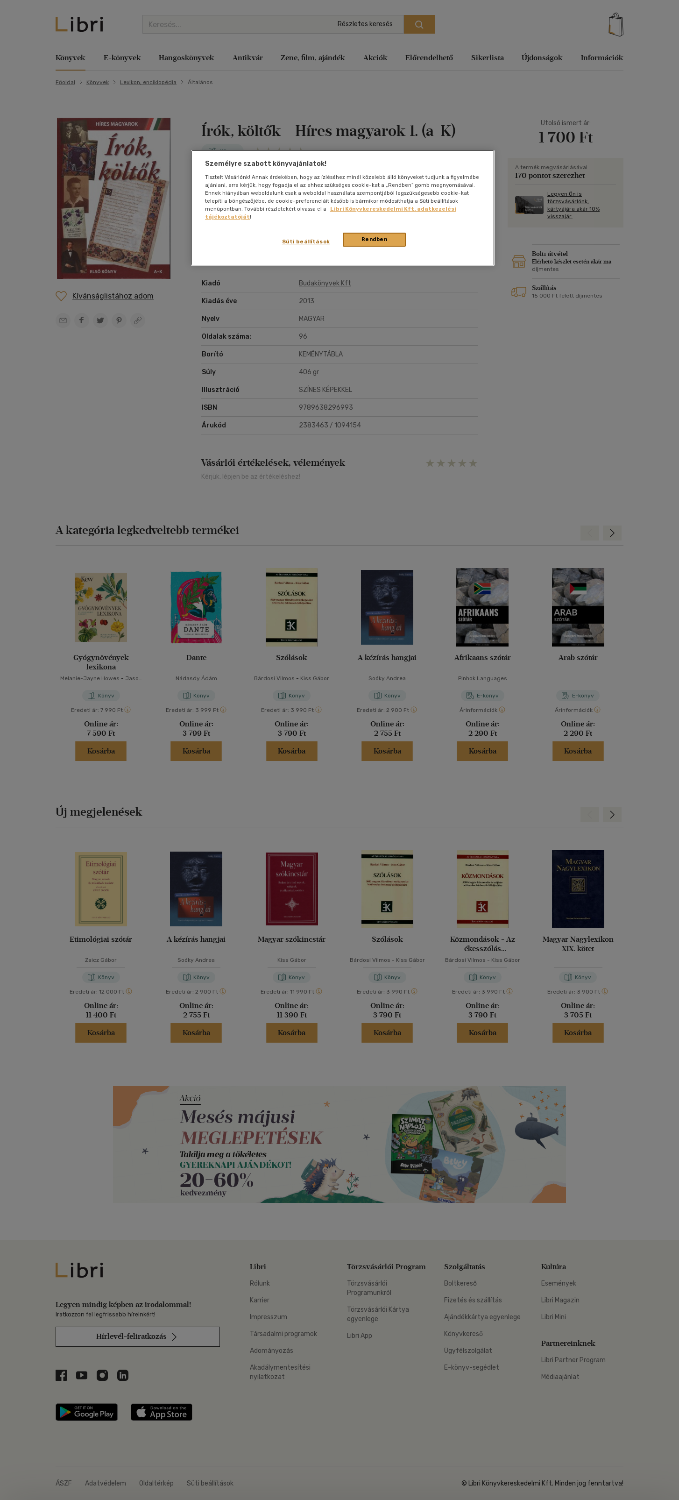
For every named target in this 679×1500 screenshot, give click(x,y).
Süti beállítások (306, 241)
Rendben (374, 239)
